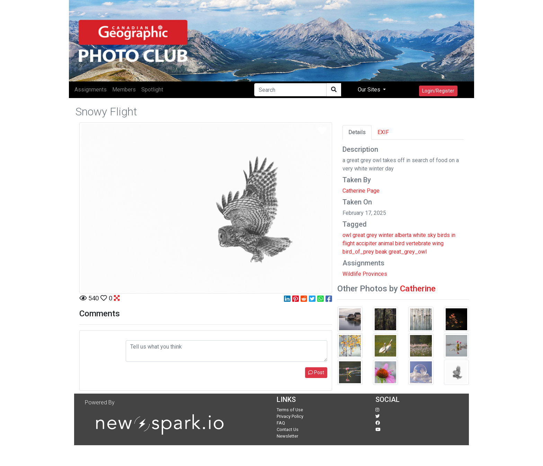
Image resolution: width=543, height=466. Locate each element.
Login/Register (438, 91)
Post (316, 372)
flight (348, 243)
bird (399, 243)
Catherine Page (361, 190)
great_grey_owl (408, 251)
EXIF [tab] (383, 132)
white (419, 235)
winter (386, 235)
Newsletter (287, 436)
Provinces (375, 274)
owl (346, 235)
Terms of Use (290, 409)
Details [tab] (357, 132)
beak (381, 251)
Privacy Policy (290, 416)
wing (438, 243)
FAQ (281, 422)
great (359, 235)
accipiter (366, 243)
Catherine (418, 288)
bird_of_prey (358, 251)
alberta (403, 235)
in (453, 235)
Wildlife (351, 274)
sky (431, 235)
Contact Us (288, 429)
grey (371, 235)
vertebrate (418, 243)
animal (386, 243)
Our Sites (370, 89)
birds (443, 235)
